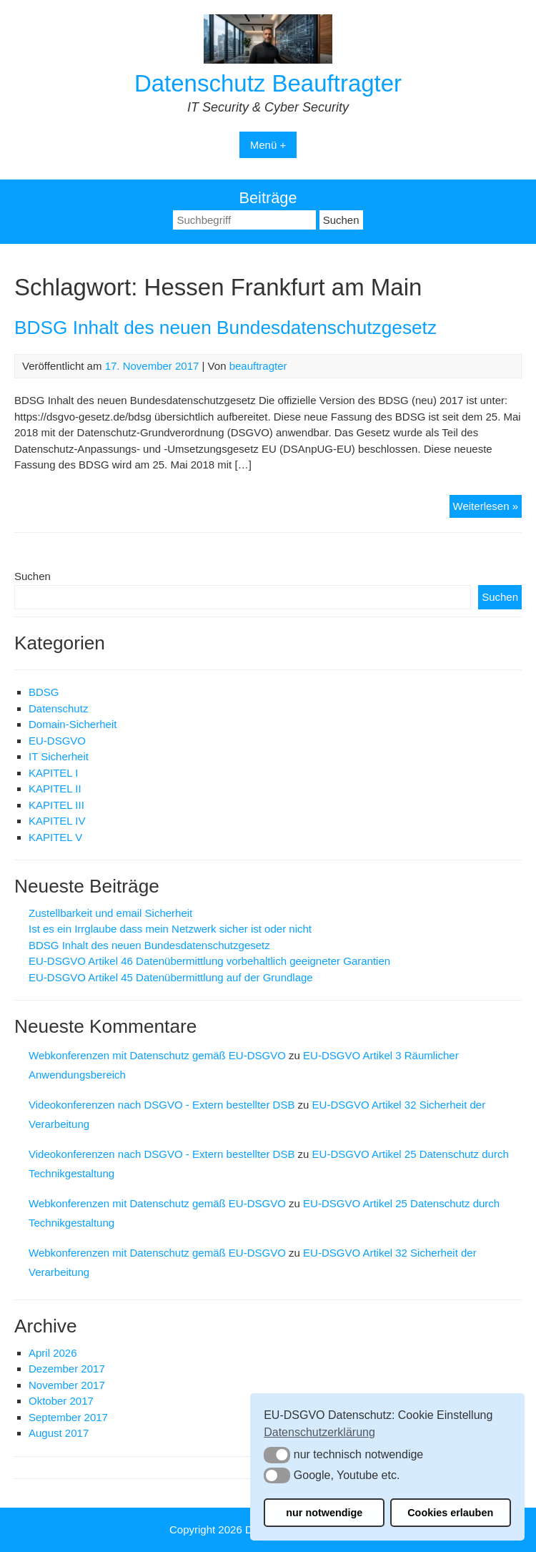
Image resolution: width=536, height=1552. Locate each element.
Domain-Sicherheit (72, 724)
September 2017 (68, 1417)
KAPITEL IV (57, 821)
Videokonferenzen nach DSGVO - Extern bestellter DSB (161, 1105)
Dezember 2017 (67, 1368)
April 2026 (53, 1353)
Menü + (268, 145)
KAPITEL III (56, 805)
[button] (277, 1455)
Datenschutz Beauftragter (268, 83)
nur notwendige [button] (324, 1512)
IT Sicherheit (59, 756)
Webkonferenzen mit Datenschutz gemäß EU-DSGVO (157, 1055)
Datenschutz (58, 708)
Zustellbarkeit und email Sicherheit (110, 913)
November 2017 (67, 1385)
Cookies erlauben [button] (450, 1512)
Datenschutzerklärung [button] (319, 1432)
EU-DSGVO (57, 741)
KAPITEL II (55, 788)
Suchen (32, 576)
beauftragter (258, 366)
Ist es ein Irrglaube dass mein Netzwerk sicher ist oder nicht (170, 929)
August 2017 (59, 1433)
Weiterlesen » (487, 508)
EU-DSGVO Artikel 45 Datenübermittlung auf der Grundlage (171, 977)
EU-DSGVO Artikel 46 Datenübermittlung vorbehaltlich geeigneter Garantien (209, 961)
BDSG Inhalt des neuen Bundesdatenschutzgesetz (225, 327)
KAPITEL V (55, 837)
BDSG (44, 692)
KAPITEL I (53, 773)
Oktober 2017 (61, 1401)
